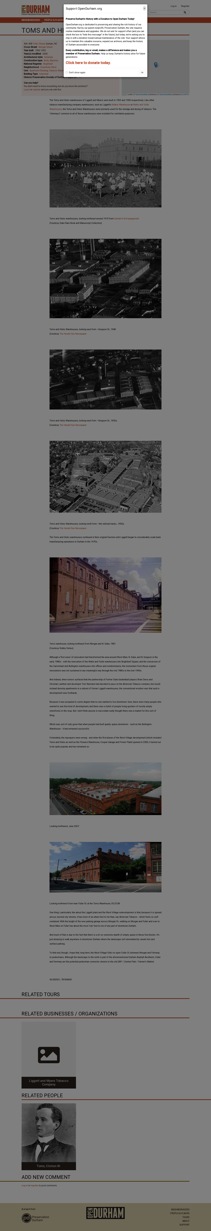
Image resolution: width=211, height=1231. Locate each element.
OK (142, 72)
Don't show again (75, 72)
